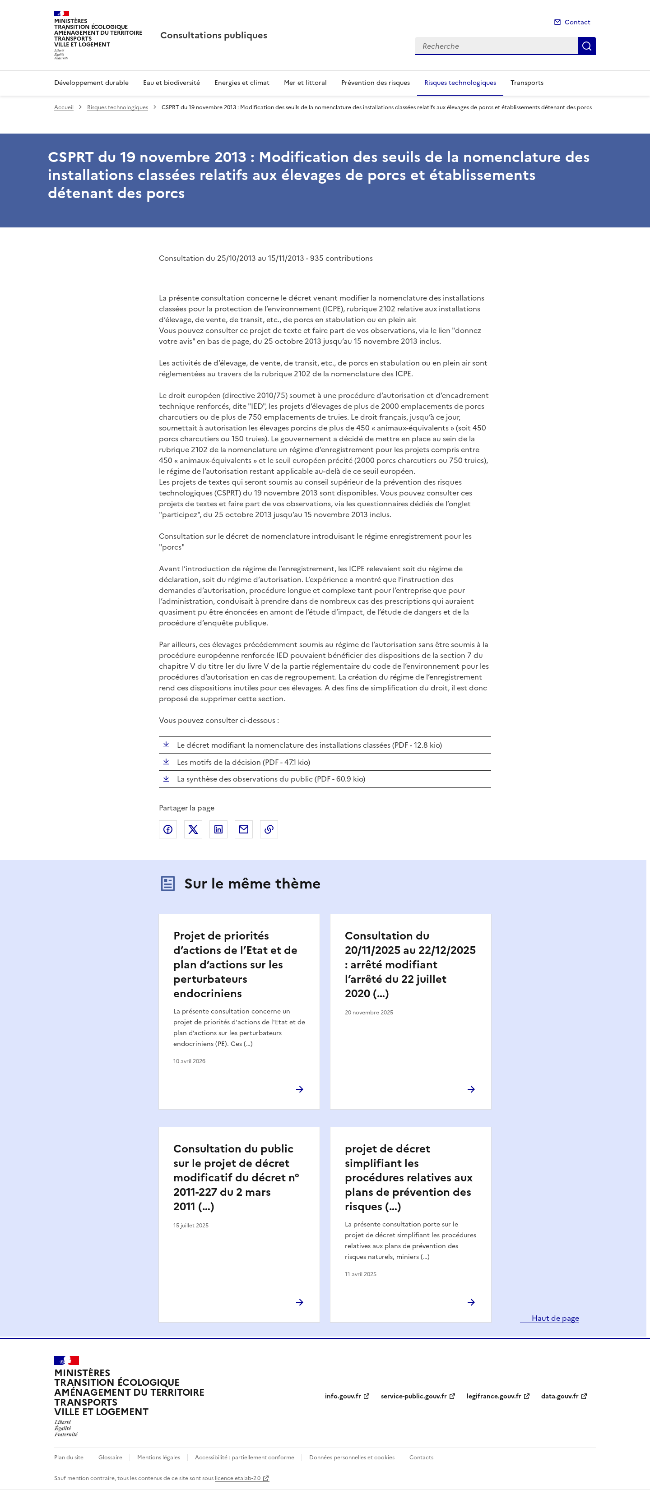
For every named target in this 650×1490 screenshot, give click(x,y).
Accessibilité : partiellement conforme (244, 1457)
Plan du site (69, 1457)
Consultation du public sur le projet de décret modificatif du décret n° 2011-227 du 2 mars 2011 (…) (236, 1178)
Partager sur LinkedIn (218, 829)
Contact (577, 22)
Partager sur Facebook (168, 829)
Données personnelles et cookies (352, 1457)
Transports (527, 83)
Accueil (64, 107)
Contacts (421, 1457)
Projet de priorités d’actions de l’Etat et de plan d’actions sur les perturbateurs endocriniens (235, 965)
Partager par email (244, 829)
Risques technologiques (460, 83)
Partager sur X (193, 829)
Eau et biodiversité (171, 83)
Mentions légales (158, 1457)
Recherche (587, 46)
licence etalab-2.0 (237, 1478)
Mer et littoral (305, 83)
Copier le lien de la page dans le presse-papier (269, 829)
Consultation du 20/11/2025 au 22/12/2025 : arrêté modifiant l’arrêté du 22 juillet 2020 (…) (410, 965)
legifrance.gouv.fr (494, 1396)
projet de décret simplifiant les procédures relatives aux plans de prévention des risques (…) (409, 1178)
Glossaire (110, 1457)
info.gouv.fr (343, 1396)
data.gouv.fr (560, 1396)
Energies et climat (241, 83)
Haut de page (554, 1318)
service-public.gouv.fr (414, 1396)
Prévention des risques (375, 83)
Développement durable (91, 83)
